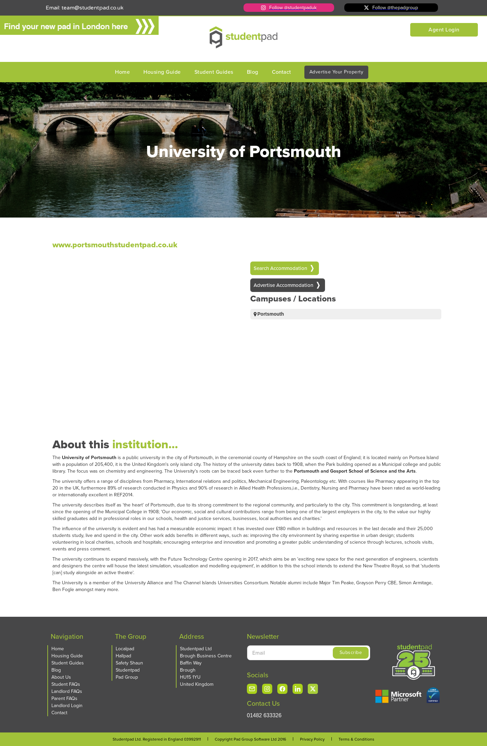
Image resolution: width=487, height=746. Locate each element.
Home (122, 72)
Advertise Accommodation (283, 285)
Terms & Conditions (356, 739)
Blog (252, 72)
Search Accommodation (280, 268)
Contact (281, 72)
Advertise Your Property (336, 71)
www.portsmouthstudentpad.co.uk (103, 244)
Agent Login (444, 29)
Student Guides (213, 72)
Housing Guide (162, 72)
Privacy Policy (312, 739)
